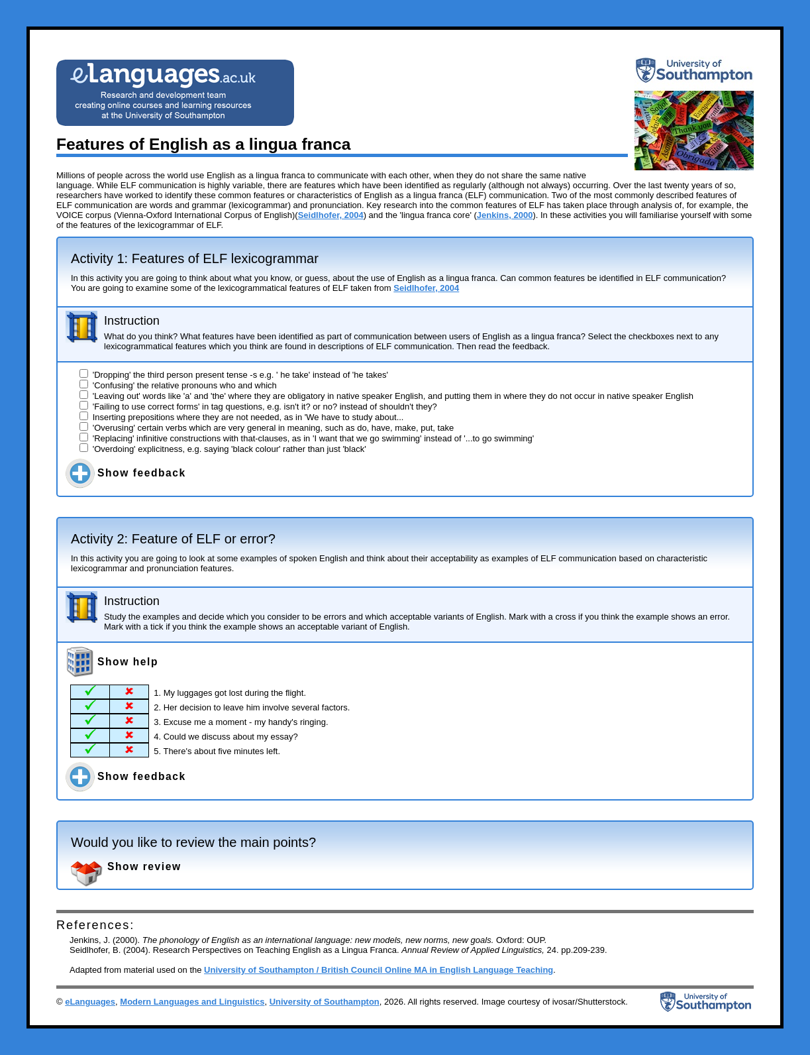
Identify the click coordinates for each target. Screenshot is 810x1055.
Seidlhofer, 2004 (331, 215)
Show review (144, 866)
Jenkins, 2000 (505, 215)
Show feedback (141, 472)
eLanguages (90, 1002)
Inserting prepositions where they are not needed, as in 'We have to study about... (241, 417)
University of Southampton (325, 1002)
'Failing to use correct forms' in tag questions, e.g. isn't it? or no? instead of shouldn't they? (258, 407)
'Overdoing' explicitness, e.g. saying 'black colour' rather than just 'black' (222, 449)
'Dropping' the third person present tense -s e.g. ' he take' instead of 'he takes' (233, 375)
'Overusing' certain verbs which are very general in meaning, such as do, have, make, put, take (266, 428)
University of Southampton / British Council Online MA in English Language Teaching (378, 970)
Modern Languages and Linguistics (192, 1002)
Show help (127, 661)
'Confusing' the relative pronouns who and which (178, 385)
